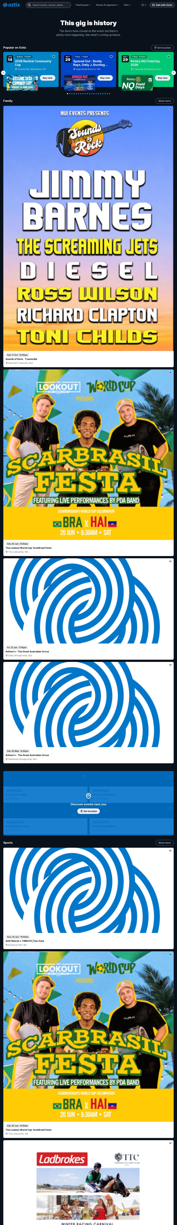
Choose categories (88, 622)
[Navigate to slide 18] (105, 94)
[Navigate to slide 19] (107, 94)
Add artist (88, 362)
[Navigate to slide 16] (101, 94)
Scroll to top (88, 1178)
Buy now (47, 78)
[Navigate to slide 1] (67, 94)
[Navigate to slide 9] (85, 94)
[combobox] (48, 5)
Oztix (127, 5)
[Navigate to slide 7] (81, 94)
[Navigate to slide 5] (76, 94)
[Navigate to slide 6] (78, 94)
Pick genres (88, 821)
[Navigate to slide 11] (89, 94)
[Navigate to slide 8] (83, 94)
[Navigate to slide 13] (94, 94)
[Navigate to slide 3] (72, 94)
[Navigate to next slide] (173, 73)
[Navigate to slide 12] (92, 94)
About (141, 1219)
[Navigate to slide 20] (109, 94)
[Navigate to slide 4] (74, 94)
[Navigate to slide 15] (98, 94)
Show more (164, 100)
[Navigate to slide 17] (103, 94)
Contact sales (112, 1215)
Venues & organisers (107, 5)
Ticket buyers (83, 5)
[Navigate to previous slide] (3, 73)
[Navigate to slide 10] (87, 94)
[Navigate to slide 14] (96, 94)
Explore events (15, 1220)
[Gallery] (88, 73)
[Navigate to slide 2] (70, 94)
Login (96, 1215)
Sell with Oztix (162, 5)
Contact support (36, 1215)
